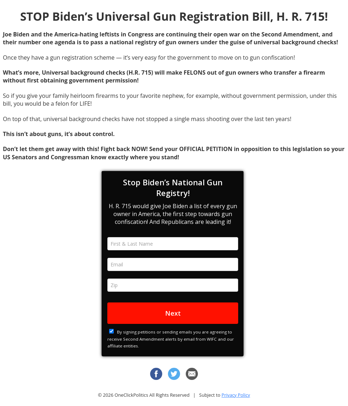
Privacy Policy (235, 395)
